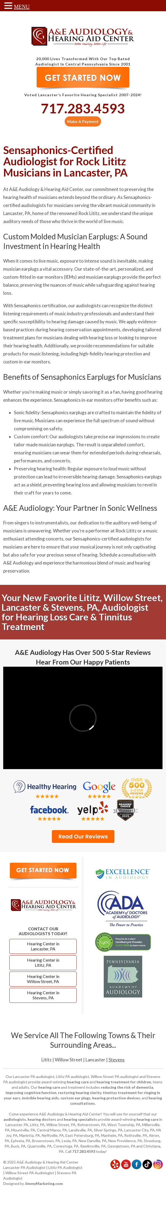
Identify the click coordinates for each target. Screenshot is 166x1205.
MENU (22, 7)
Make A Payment (83, 121)
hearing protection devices (116, 1098)
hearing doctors (42, 1119)
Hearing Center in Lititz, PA (43, 962)
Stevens (117, 1059)
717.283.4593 (83, 108)
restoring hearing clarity (79, 1092)
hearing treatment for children (123, 1082)
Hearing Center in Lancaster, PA (43, 946)
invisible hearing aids (40, 1098)
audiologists (14, 1119)
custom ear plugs (75, 1098)
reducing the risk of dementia (127, 1087)
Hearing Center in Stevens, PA (43, 995)
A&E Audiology (18, 563)
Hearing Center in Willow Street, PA (43, 979)
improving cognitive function (31, 1092)
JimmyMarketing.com (44, 1183)
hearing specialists (80, 1119)
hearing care (78, 1082)
